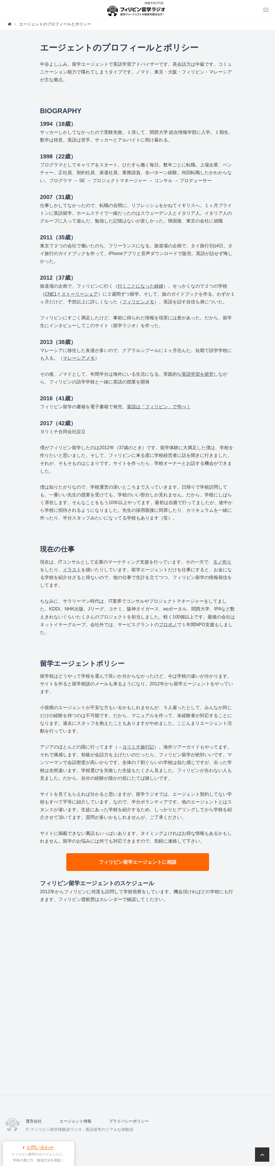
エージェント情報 (75, 1121)
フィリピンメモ (138, 301)
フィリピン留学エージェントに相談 (137, 862)
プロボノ (168, 624)
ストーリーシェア (79, 294)
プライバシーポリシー (129, 1121)
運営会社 (34, 1121)
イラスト (72, 569)
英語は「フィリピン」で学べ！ (159, 406)
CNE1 (51, 294)
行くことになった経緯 (140, 286)
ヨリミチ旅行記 (138, 747)
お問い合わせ (40, 1147)
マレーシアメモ (79, 358)
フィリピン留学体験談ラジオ (137, 9)
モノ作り (222, 562)
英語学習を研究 (198, 374)
